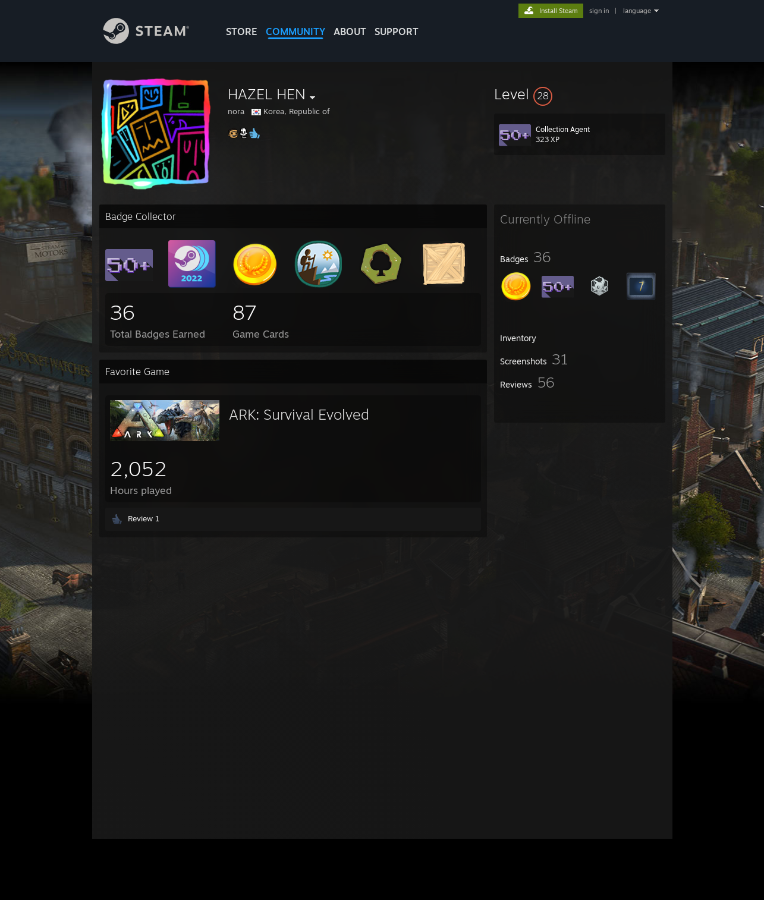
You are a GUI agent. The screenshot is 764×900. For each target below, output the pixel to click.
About (350, 31)
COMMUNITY (295, 31)
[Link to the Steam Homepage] (155, 41)
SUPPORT (397, 31)
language (637, 11)
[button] (579, 94)
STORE (241, 31)
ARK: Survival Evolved (299, 414)
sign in (599, 11)
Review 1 (143, 518)
